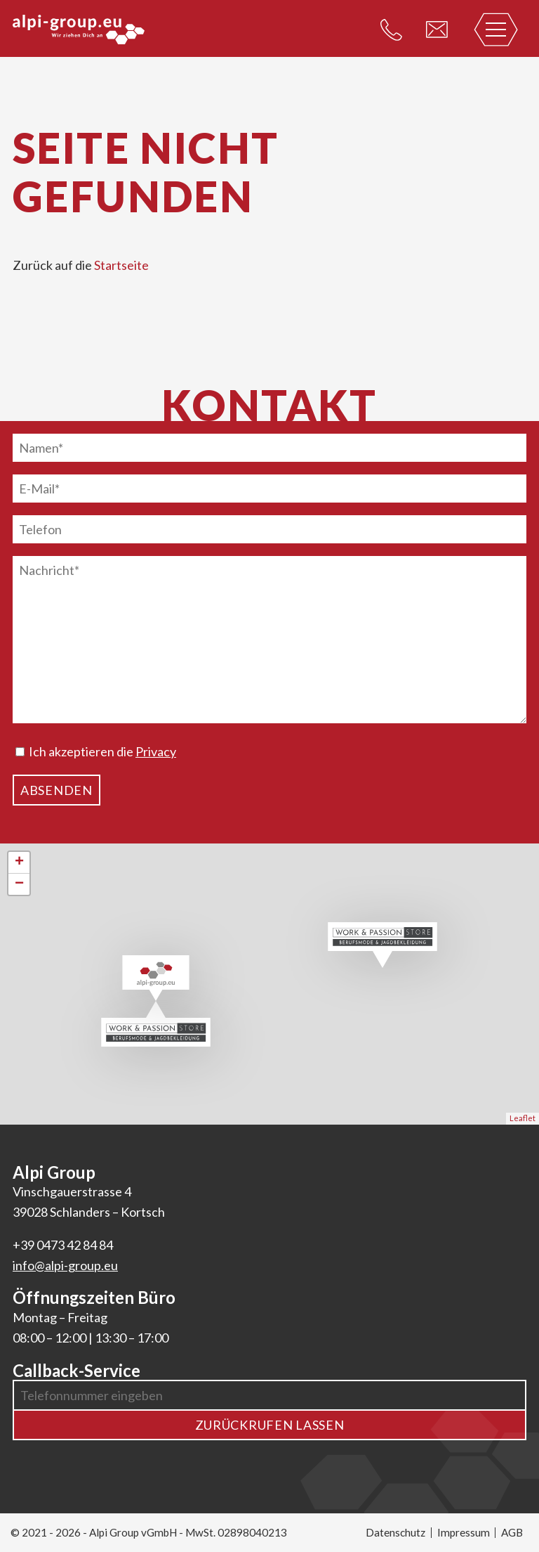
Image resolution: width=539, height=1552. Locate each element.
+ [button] (19, 862)
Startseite (121, 265)
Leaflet (522, 1118)
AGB (512, 1532)
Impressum (463, 1532)
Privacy (155, 751)
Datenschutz (395, 1532)
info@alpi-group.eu (65, 1265)
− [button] (19, 884)
